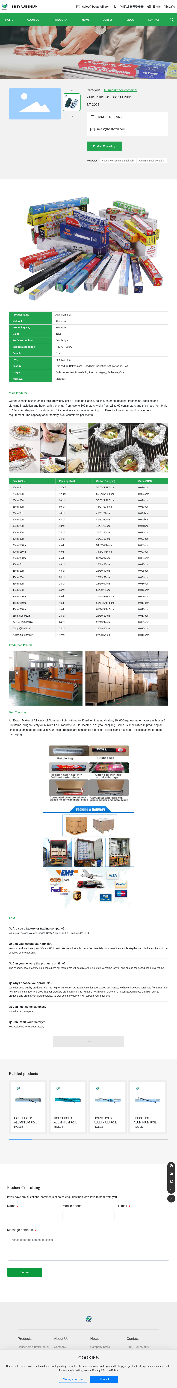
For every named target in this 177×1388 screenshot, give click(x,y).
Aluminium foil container (120, 90)
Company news (100, 1346)
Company (60, 1346)
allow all (104, 1379)
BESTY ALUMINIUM (24, 6)
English (157, 6)
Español (170, 6)
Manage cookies (73, 1379)
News (94, 1339)
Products (25, 1339)
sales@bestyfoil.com (96, 6)
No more (88, 1041)
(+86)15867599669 (132, 6)
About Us (61, 1339)
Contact (132, 1339)
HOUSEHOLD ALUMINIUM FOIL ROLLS (25, 1122)
